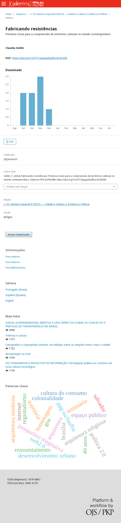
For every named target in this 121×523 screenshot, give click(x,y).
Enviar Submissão (19, 234)
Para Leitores (13, 256)
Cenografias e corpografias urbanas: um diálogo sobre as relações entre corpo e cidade (58, 344)
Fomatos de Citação (17, 186)
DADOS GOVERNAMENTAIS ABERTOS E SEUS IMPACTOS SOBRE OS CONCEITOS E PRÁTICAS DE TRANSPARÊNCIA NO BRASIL (56, 324)
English (10, 300)
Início (9, 14)
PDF (11, 141)
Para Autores (13, 262)
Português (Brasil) (16, 289)
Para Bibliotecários (16, 267)
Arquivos (21, 14)
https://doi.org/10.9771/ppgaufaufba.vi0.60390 (39, 58)
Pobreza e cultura (16, 335)
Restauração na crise (18, 354)
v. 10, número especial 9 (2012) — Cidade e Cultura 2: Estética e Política (68, 14)
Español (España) (16, 295)
